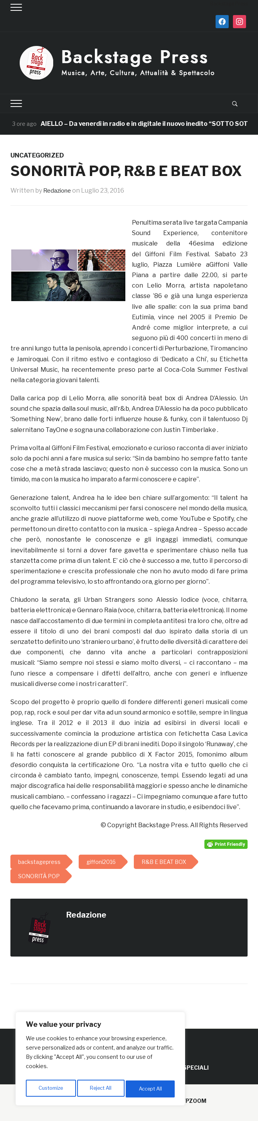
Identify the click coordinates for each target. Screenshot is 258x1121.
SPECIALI (196, 1067)
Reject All (101, 1088)
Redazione (58, 190)
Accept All (151, 1088)
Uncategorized (37, 155)
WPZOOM (193, 1100)
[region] (100, 1060)
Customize (51, 1088)
